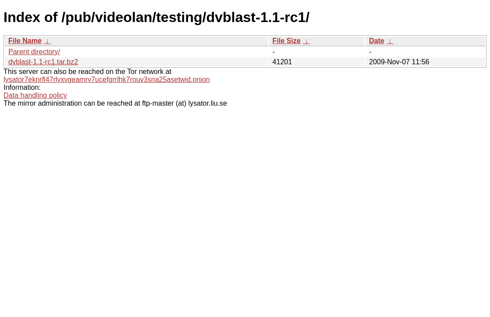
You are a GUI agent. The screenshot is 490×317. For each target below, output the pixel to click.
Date (376, 40)
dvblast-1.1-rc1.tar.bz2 (43, 62)
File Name (25, 40)
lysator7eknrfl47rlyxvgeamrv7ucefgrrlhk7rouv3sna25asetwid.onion (107, 79)
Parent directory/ (34, 51)
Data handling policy (35, 95)
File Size (287, 40)
